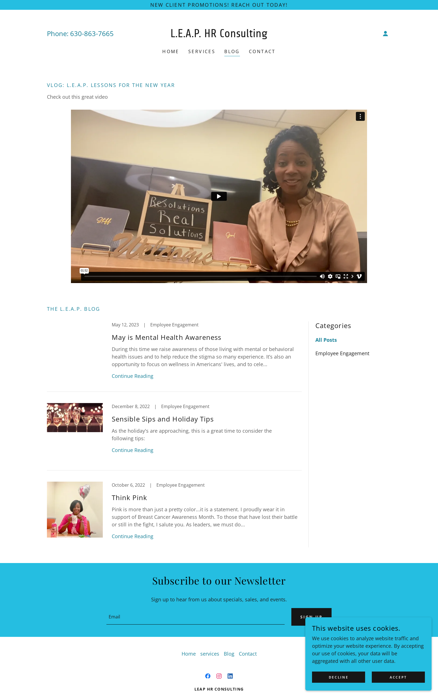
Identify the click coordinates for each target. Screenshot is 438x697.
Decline (349, 677)
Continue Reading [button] (132, 376)
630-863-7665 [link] (92, 33)
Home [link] (170, 51)
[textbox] (194, 617)
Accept (402, 677)
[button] (385, 33)
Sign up (310, 617)
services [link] (201, 51)
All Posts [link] (326, 339)
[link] (219, 35)
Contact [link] (262, 51)
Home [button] (189, 653)
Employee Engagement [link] (342, 353)
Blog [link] (232, 51)
